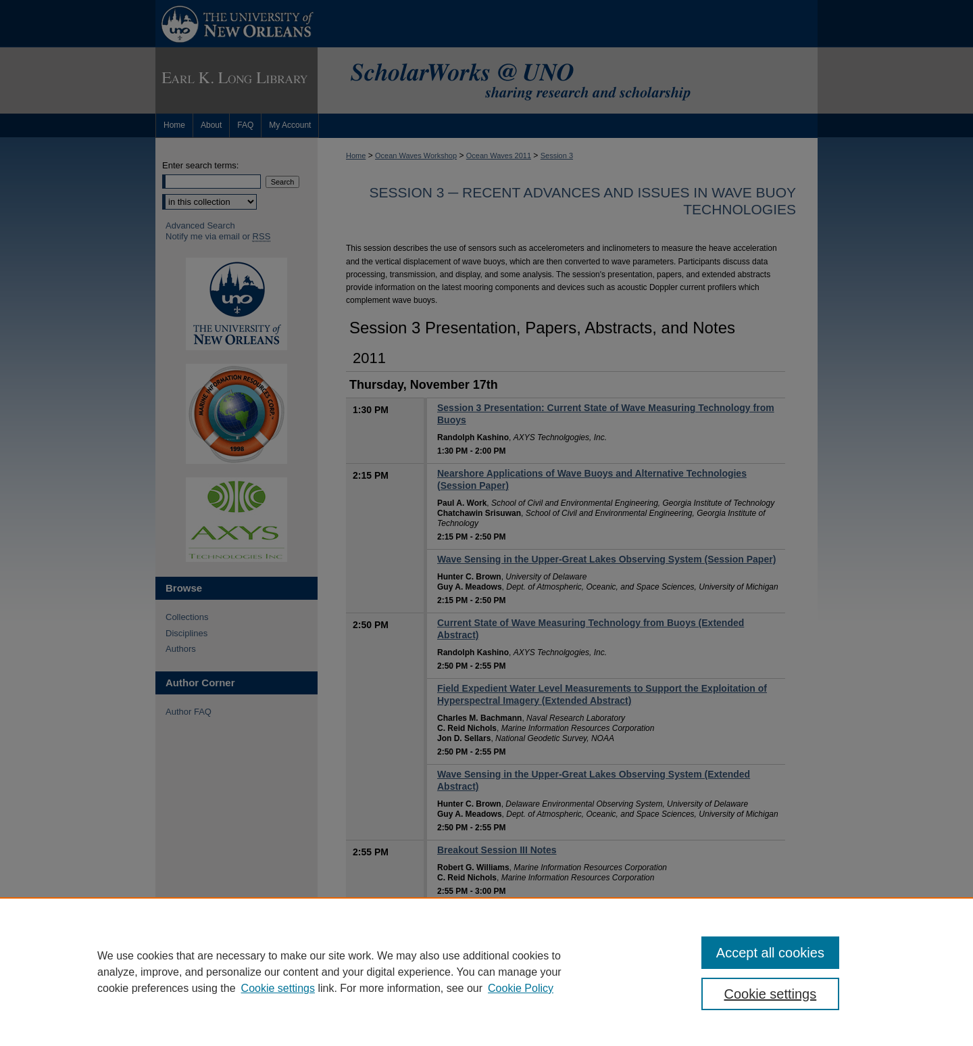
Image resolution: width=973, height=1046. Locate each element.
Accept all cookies (770, 952)
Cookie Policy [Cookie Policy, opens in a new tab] (520, 988)
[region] (486, 971)
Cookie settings (278, 988)
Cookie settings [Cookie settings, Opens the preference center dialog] (770, 993)
